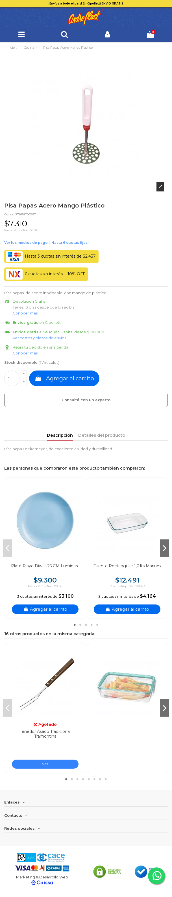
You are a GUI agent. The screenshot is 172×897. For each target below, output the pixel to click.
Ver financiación (46, 242)
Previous (7, 548)
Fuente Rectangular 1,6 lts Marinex (127, 565)
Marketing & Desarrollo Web (42, 877)
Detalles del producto (101, 435)
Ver (45, 764)
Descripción (60, 435)
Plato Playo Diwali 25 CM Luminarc (45, 565)
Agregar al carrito (64, 378)
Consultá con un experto (86, 400)
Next (164, 548)
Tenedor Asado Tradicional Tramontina (45, 734)
